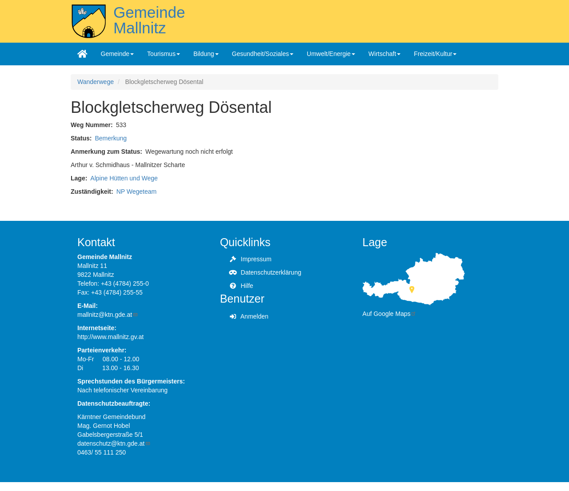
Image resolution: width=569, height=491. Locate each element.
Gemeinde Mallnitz (149, 20)
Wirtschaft (385, 53)
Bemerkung (111, 138)
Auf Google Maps (389, 313)
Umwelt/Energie (331, 53)
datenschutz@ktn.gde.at (114, 443)
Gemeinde (117, 53)
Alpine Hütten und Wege (124, 178)
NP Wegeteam (136, 191)
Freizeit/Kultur (435, 53)
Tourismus (163, 53)
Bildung (206, 53)
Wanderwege (95, 81)
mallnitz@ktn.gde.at (107, 314)
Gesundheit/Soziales (262, 53)
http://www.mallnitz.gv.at (110, 336)
